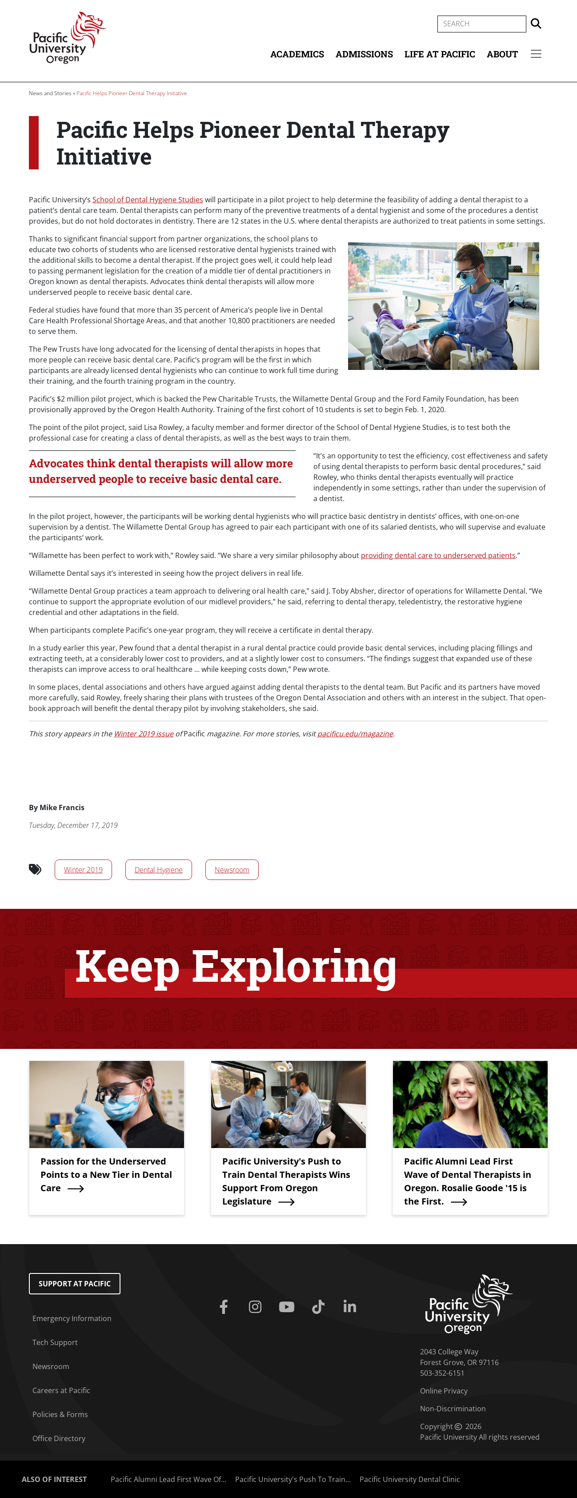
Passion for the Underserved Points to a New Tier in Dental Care (106, 1174)
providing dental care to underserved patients (438, 555)
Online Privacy (444, 1391)
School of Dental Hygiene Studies (147, 200)
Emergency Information (72, 1318)
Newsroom (232, 870)
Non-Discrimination (453, 1409)
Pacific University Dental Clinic (410, 1479)
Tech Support (55, 1342)
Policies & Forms (60, 1414)
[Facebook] (225, 1307)
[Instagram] (257, 1307)
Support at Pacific (75, 1284)
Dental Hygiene (159, 870)
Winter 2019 (83, 870)
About (502, 54)
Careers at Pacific (61, 1390)
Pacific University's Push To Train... (293, 1479)
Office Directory (58, 1438)
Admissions (364, 54)
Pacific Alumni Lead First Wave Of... (168, 1479)
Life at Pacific (440, 54)
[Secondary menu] (536, 53)
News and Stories (50, 93)
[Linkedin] (351, 1307)
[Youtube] (289, 1307)
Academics (297, 54)
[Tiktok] (320, 1307)
